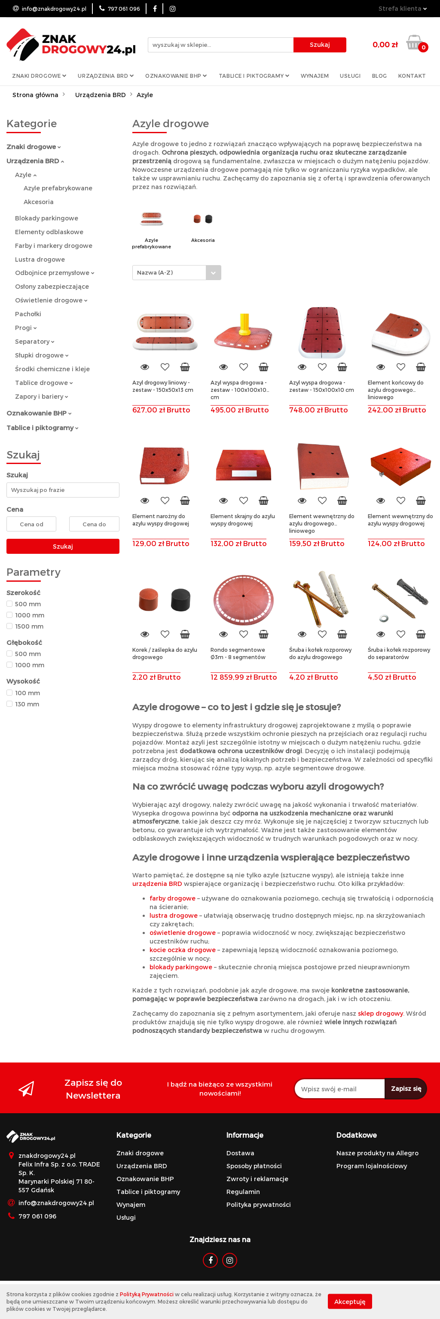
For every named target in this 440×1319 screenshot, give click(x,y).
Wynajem (315, 76)
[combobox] (176, 272)
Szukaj (63, 546)
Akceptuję (350, 1301)
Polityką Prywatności (147, 1294)
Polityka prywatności (258, 1204)
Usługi (350, 76)
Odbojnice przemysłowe (55, 272)
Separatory (35, 341)
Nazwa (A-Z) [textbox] (155, 272)
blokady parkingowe (181, 967)
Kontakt (412, 76)
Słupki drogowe (42, 355)
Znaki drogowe (39, 76)
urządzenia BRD (157, 883)
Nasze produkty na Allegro (377, 1153)
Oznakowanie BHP (176, 76)
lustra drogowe (174, 915)
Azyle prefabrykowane (58, 188)
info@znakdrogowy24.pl (56, 1202)
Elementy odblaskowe (49, 231)
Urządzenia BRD (106, 76)
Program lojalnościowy (371, 1165)
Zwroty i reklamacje (257, 1178)
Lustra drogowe (40, 259)
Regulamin (243, 1191)
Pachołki (28, 314)
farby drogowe (173, 898)
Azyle (26, 174)
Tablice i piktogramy (254, 76)
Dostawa (240, 1153)
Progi (26, 327)
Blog (379, 76)
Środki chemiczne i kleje (52, 368)
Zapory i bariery (41, 396)
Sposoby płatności (254, 1165)
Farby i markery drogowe (53, 245)
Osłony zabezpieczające (52, 286)
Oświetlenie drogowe (51, 300)
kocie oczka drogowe (183, 949)
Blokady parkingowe (46, 218)
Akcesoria (39, 201)
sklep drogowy (380, 1013)
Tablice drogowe (44, 382)
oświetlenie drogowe (183, 932)
